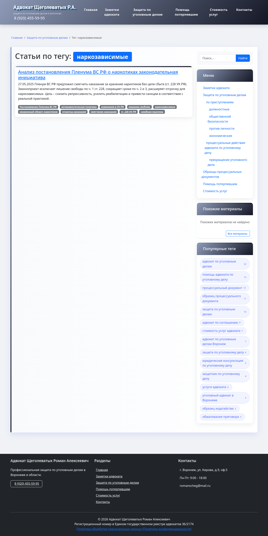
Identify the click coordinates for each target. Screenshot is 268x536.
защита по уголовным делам (224, 311)
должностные (219, 109)
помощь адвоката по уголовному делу (224, 277)
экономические (220, 136)
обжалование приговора (222, 417)
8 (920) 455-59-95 (26, 483)
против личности (221, 128)
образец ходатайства (219, 408)
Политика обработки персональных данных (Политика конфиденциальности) (134, 529)
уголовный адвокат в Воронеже (224, 397)
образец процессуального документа (224, 298)
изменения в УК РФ (112, 106)
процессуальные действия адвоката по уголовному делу (225, 148)
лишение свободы (139, 106)
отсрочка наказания (74, 111)
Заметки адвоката (108, 12)
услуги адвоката (216, 387)
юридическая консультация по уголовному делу (224, 363)
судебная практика (152, 111)
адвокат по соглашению (222, 322)
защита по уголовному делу (224, 352)
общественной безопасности (219, 119)
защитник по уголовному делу (224, 376)
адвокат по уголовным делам (224, 263)
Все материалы (237, 233)
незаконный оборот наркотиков (39, 111)
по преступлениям (219, 102)
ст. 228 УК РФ (128, 111)
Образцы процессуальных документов (221, 174)
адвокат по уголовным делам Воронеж (224, 341)
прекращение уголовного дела (227, 162)
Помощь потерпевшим (185, 12)
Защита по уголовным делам (149, 12)
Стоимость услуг (219, 12)
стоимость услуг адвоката (223, 331)
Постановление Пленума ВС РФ (38, 106)
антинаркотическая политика (78, 106)
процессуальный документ (224, 288)
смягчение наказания (103, 111)
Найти (242, 58)
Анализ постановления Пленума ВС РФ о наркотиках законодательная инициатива (98, 74)
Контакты (245, 10)
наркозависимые (165, 106)
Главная (90, 10)
